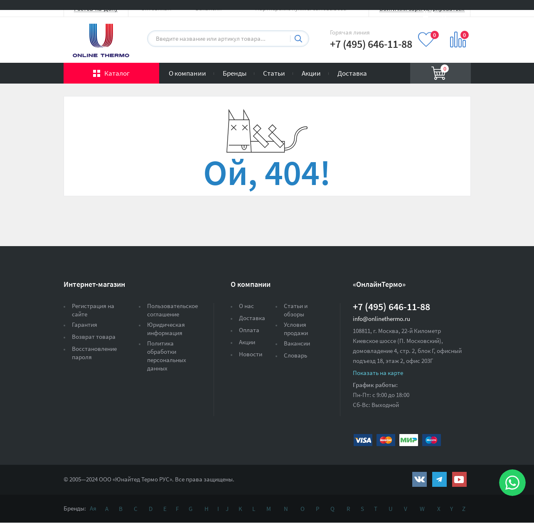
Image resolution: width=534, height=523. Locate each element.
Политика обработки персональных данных (166, 355)
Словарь (295, 355)
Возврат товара (94, 336)
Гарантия (84, 324)
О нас (246, 306)
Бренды (234, 73)
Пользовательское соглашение (172, 310)
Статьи (274, 73)
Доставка (352, 73)
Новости (250, 354)
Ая (93, 508)
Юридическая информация (166, 329)
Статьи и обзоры (296, 310)
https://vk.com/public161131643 (419, 479)
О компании (187, 73)
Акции (311, 73)
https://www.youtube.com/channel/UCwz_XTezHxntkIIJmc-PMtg (459, 479)
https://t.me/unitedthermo (439, 479)
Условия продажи (296, 329)
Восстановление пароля (94, 353)
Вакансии (297, 343)
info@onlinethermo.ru (381, 319)
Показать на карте (378, 373)
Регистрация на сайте (93, 310)
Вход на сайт (451, 13)
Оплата (249, 330)
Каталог (117, 73)
